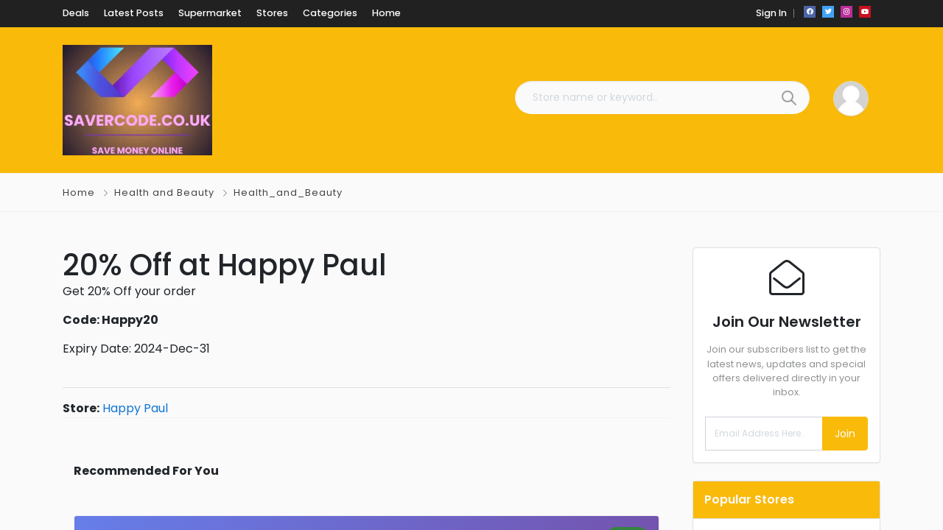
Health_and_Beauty (288, 192)
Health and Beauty (164, 192)
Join (845, 433)
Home (79, 192)
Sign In (771, 13)
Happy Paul (135, 408)
